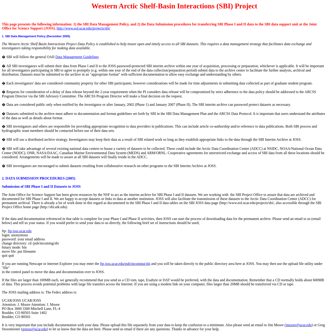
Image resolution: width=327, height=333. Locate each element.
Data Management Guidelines (77, 57)
